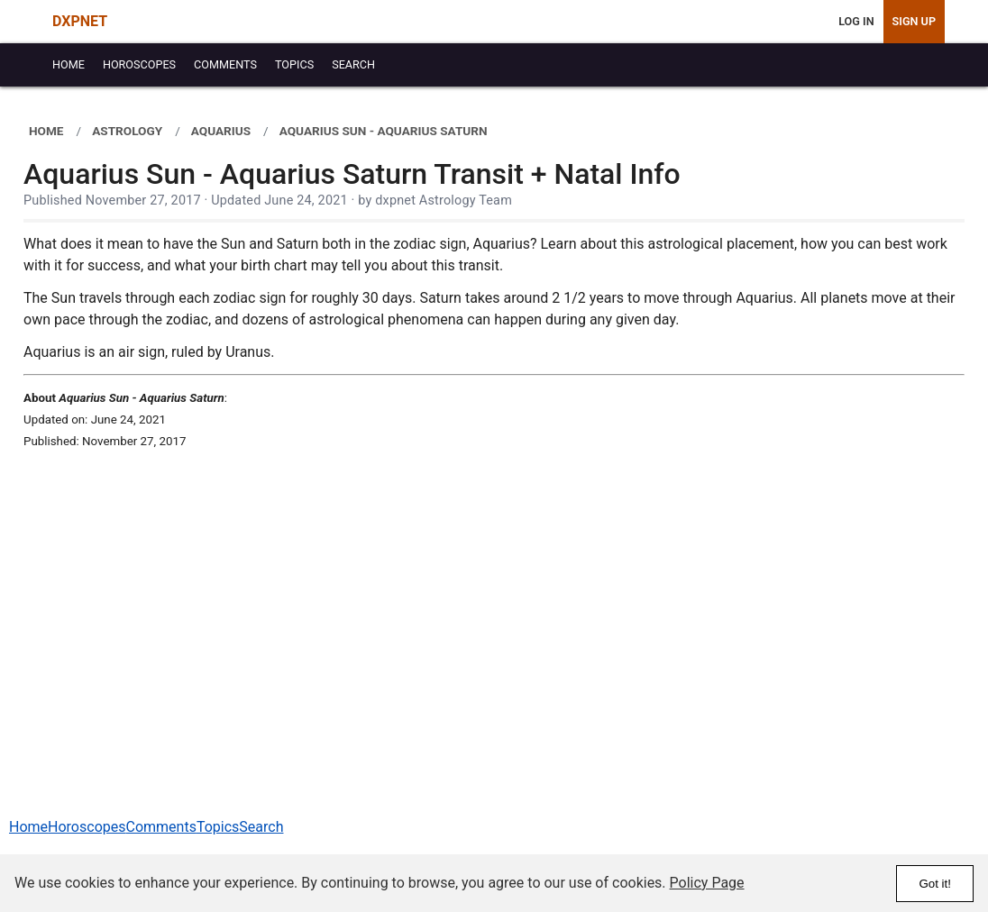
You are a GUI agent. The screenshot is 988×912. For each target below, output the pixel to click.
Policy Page (707, 882)
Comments (160, 826)
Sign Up (914, 21)
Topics (218, 826)
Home (28, 826)
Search (261, 826)
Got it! (935, 883)
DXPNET (79, 21)
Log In (856, 21)
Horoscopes (86, 826)
